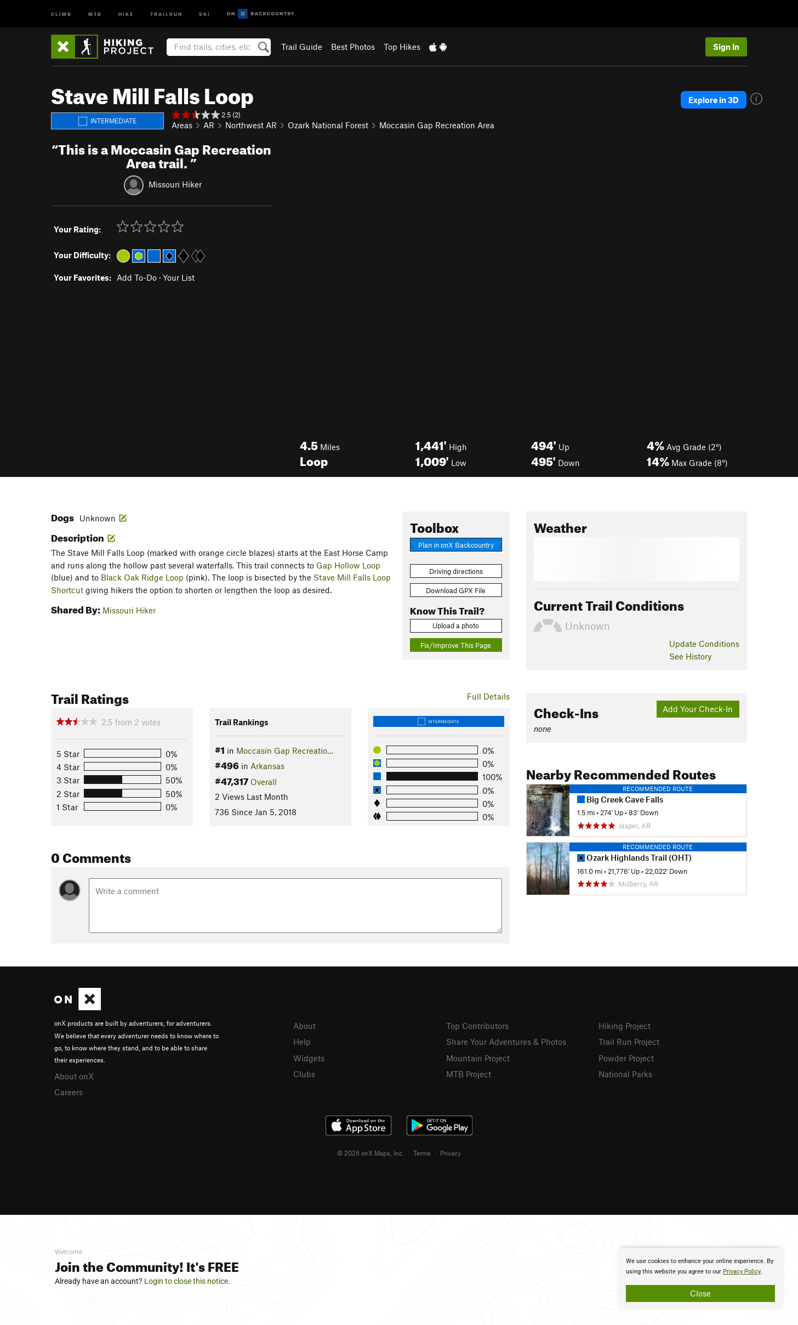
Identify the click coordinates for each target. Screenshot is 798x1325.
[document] (700, 1279)
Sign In (726, 47)
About (304, 1026)
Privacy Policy (742, 1271)
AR (208, 125)
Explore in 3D (713, 100)
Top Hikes (402, 47)
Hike (126, 13)
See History (690, 656)
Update (704, 644)
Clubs (304, 1074)
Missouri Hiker (175, 184)
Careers (68, 1092)
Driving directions (456, 571)
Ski (204, 13)
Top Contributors (477, 1026)
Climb (61, 13)
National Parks (625, 1074)
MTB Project (468, 1074)
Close (700, 1293)
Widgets (308, 1058)
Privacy (450, 1153)
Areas (182, 125)
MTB (95, 13)
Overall (263, 782)
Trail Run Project (628, 1042)
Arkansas (267, 766)
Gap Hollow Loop (348, 565)
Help (302, 1042)
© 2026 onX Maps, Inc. (370, 1153)
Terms (422, 1153)
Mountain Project (478, 1058)
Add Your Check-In (698, 709)
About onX (74, 1076)
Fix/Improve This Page (455, 645)
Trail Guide (301, 47)
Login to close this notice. (187, 1281)
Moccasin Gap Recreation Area (436, 125)
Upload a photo (455, 625)
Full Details (488, 696)
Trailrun (166, 13)
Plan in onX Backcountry (456, 545)
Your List (179, 277)
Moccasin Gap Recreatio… (284, 750)
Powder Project (626, 1058)
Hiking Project (624, 1026)
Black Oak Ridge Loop (142, 577)
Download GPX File (456, 590)
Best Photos (353, 47)
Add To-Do (137, 277)
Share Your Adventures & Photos (506, 1042)
